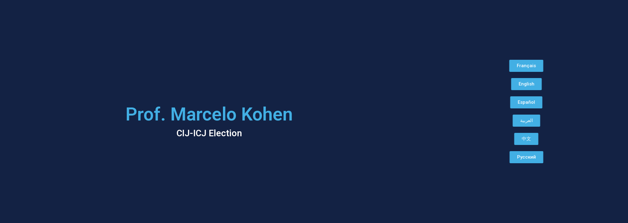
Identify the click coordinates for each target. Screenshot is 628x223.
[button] (515, 66)
